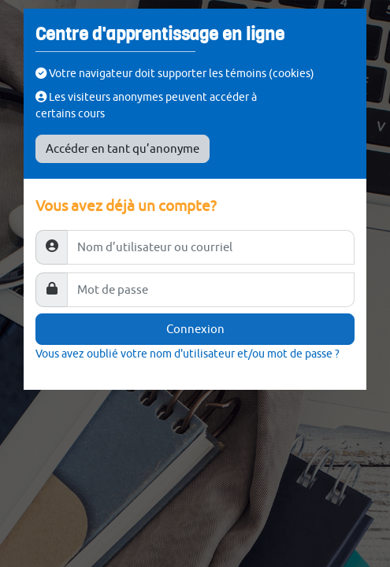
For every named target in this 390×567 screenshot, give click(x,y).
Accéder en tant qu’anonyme (122, 148)
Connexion (195, 328)
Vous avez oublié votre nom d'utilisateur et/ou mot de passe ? (187, 353)
